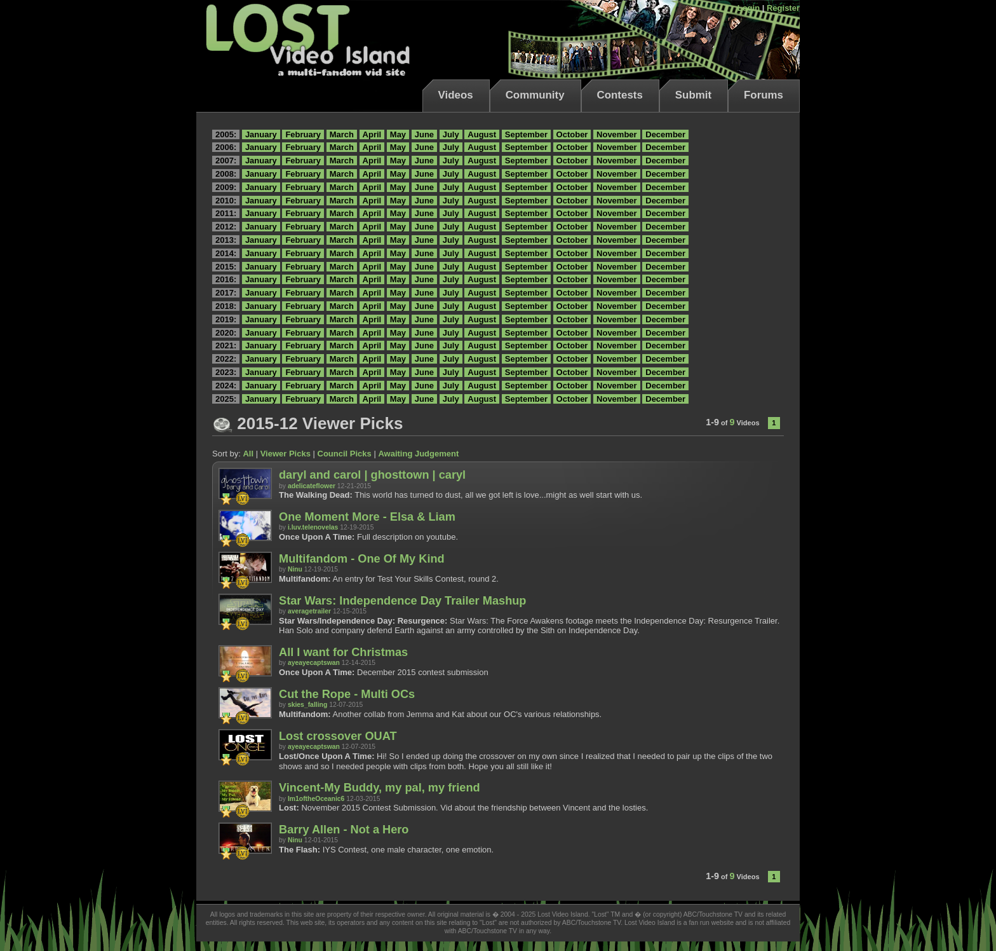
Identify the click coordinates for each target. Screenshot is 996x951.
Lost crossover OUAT (338, 736)
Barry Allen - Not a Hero (344, 829)
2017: (225, 293)
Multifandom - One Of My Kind (362, 558)
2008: (225, 174)
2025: (225, 399)
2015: (225, 266)
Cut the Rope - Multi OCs (347, 694)
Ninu (295, 569)
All (248, 453)
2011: (225, 213)
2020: (225, 333)
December (665, 134)
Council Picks (345, 453)
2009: (225, 187)
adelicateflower (311, 485)
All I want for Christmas (343, 652)
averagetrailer (309, 611)
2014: (225, 253)
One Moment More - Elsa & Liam (367, 516)
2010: (225, 200)
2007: (225, 160)
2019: (225, 319)
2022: (225, 359)
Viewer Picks (285, 453)
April (372, 134)
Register (783, 8)
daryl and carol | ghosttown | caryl (372, 475)
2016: (225, 279)
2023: (225, 372)
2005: (225, 134)
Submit (693, 95)
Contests (620, 95)
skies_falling (307, 704)
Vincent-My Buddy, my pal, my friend (379, 787)
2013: (225, 240)
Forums (763, 95)
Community (535, 95)
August (482, 134)
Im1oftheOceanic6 (316, 798)
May (398, 134)
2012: (225, 226)
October (572, 134)
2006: (225, 147)
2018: (225, 306)
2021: (225, 345)
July (451, 134)
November (616, 134)
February (303, 134)
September (526, 134)
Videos (455, 95)
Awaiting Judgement (418, 453)
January (261, 134)
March (342, 134)
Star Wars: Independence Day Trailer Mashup (402, 600)
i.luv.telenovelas (313, 527)
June (424, 134)
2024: (225, 385)
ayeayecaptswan (314, 662)
